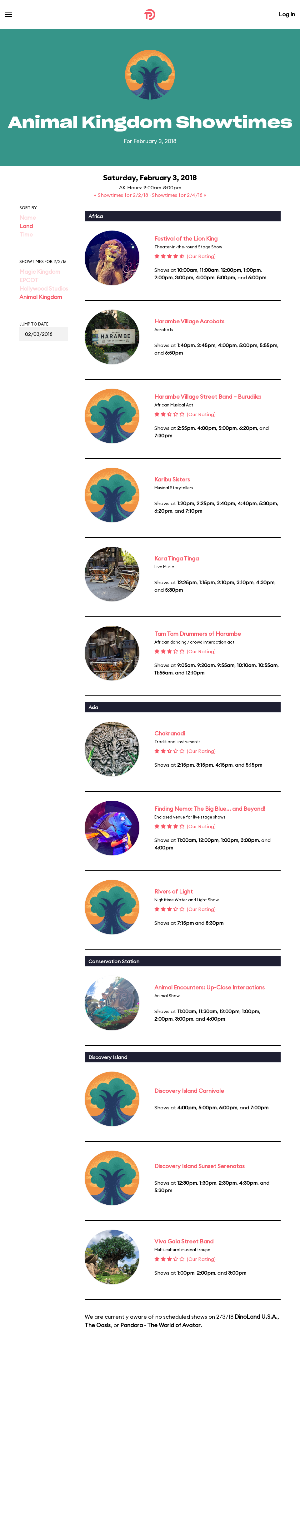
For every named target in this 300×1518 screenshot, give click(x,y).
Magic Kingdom (39, 271)
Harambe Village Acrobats (189, 321)
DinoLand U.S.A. (256, 1316)
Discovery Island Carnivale (189, 1090)
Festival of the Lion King (186, 238)
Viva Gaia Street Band (183, 1241)
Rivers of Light (173, 891)
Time (26, 234)
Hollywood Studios (43, 288)
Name (27, 217)
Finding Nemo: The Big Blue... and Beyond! (209, 808)
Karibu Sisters (172, 479)
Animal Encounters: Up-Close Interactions (209, 987)
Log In (287, 14)
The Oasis (98, 1325)
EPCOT (28, 280)
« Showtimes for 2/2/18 (121, 195)
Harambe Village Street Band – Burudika (207, 396)
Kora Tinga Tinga (176, 558)
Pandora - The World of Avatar (160, 1325)
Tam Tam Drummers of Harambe (197, 633)
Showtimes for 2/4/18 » (179, 195)
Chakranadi (169, 733)
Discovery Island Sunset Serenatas (199, 1166)
